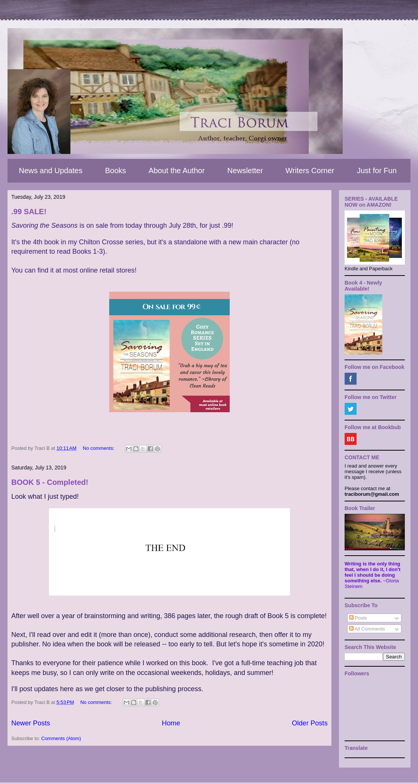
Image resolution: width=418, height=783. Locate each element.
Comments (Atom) (61, 738)
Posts (358, 618)
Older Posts (310, 723)
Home (171, 723)
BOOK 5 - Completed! (49, 482)
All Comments (367, 629)
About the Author (177, 170)
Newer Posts (30, 723)
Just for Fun (377, 170)
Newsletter (245, 170)
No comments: (99, 448)
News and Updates (50, 170)
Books (115, 170)
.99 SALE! (28, 211)
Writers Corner (309, 170)
